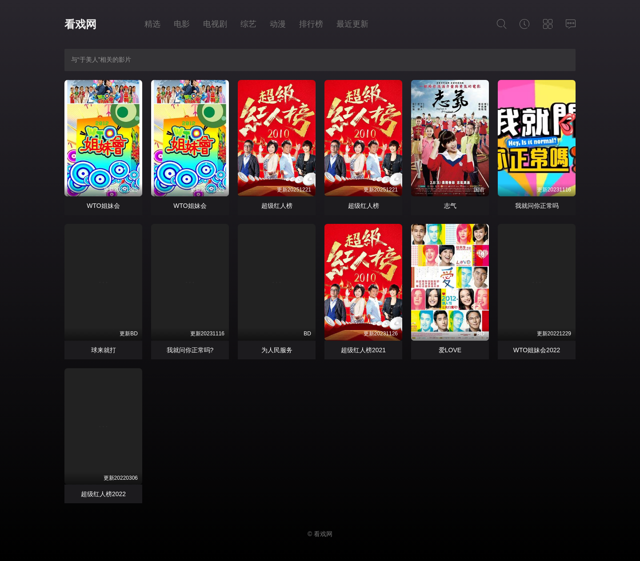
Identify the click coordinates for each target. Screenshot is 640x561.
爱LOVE (450, 350)
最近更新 (352, 24)
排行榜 (311, 24)
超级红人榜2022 (103, 493)
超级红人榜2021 (363, 350)
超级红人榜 (276, 205)
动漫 (278, 24)
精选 (152, 24)
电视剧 (215, 24)
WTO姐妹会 (103, 205)
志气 (450, 205)
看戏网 (80, 24)
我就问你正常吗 (537, 205)
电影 (182, 24)
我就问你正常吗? (190, 350)
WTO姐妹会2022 (536, 350)
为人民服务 (276, 350)
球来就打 (103, 350)
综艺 (248, 24)
